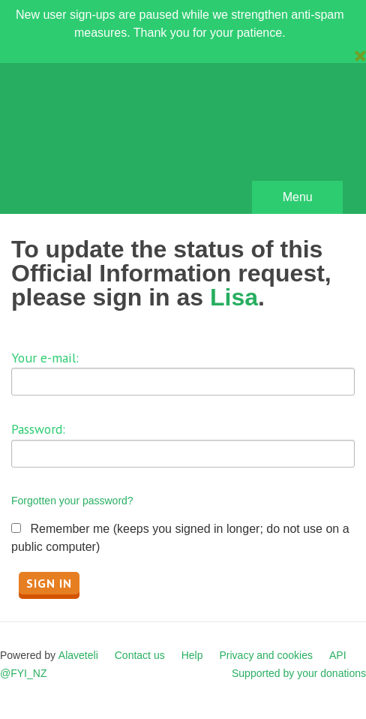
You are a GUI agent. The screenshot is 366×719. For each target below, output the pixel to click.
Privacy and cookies (266, 655)
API (337, 655)
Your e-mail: (45, 357)
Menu (298, 197)
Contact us (140, 655)
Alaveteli (78, 655)
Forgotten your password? (72, 501)
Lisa (234, 297)
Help (192, 655)
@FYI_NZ (23, 673)
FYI (97, 142)
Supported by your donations (299, 673)
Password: (38, 429)
